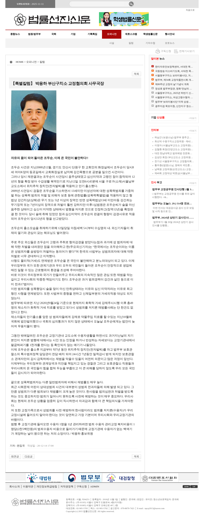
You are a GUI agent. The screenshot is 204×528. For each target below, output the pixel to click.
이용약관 (28, 486)
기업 (73, 34)
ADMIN (94, 486)
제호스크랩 (131, 34)
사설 (111, 43)
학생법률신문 (150, 34)
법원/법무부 (34, 34)
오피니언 (112, 34)
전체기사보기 (187, 51)
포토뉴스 (170, 43)
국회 (53, 34)
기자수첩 (150, 43)
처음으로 (190, 10)
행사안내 (170, 34)
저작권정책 (66, 486)
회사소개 (14, 486)
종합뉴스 (15, 34)
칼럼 (131, 43)
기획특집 (92, 34)
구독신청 (166, 51)
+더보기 (192, 118)
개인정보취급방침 (46, 486)
